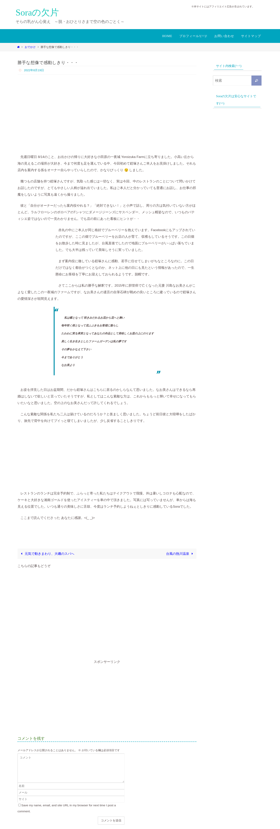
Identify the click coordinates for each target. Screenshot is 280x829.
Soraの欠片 (37, 12)
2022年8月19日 (34, 70)
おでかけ (30, 47)
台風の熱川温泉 (180, 554)
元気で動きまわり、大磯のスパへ (46, 554)
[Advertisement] (107, 614)
